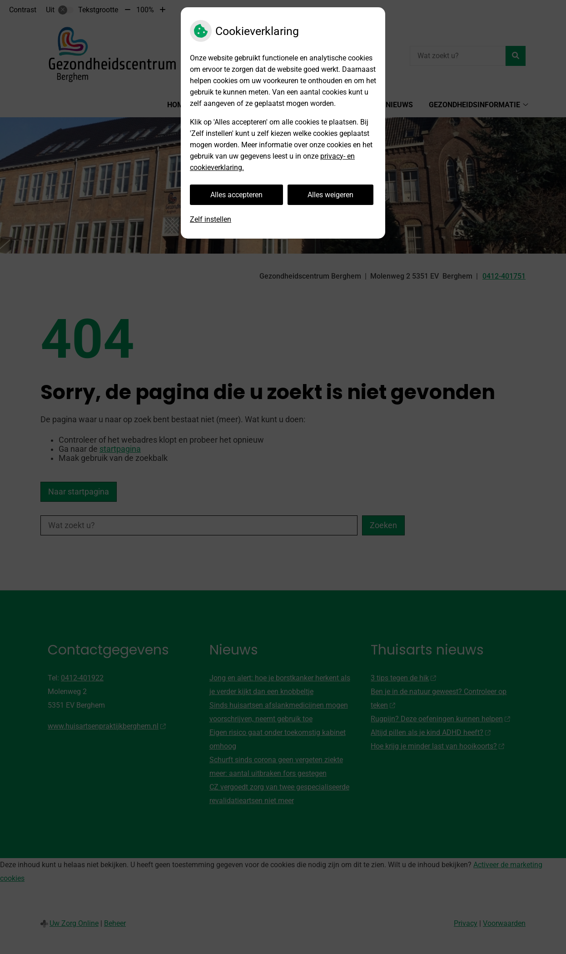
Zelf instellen (210, 219)
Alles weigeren (330, 194)
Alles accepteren (236, 194)
